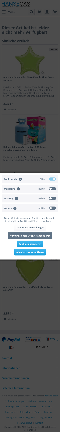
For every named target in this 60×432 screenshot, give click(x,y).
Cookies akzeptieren (30, 243)
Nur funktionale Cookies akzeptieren (30, 235)
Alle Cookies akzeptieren (30, 252)
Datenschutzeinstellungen (30, 227)
